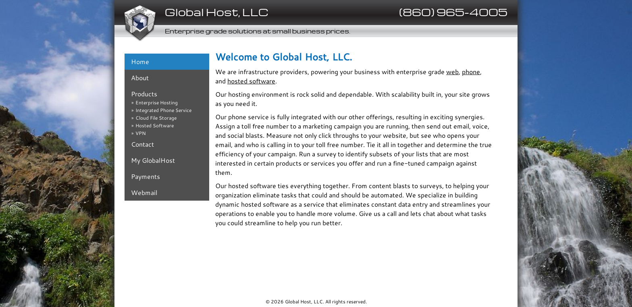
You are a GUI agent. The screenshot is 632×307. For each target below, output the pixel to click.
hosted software (251, 80)
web (452, 71)
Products (144, 93)
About (140, 77)
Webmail (144, 192)
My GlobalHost (153, 160)
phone (471, 71)
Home (140, 61)
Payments (145, 176)
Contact (142, 144)
